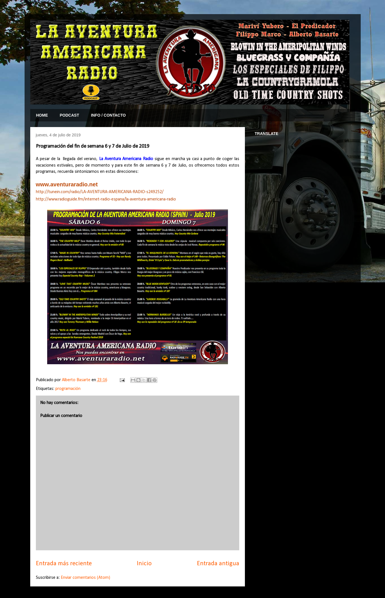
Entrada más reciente (64, 563)
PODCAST (69, 115)
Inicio (144, 563)
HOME (42, 115)
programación (68, 389)
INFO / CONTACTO (108, 115)
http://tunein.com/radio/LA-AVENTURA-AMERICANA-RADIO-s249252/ (100, 192)
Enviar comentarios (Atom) (85, 577)
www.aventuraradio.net (67, 184)
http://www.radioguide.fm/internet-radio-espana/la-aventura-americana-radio (106, 199)
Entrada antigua (218, 563)
